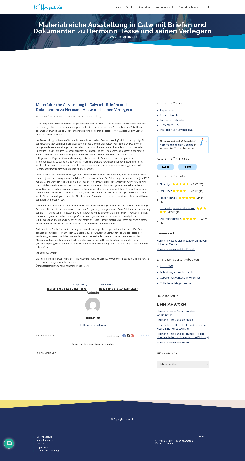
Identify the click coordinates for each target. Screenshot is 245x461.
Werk (129, 7)
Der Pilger (166, 191)
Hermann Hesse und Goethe (173, 342)
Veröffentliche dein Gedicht (176, 144)
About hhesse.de (45, 440)
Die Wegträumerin (171, 219)
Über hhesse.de (44, 436)
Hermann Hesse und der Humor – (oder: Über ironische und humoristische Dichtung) (183, 335)
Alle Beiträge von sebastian (93, 324)
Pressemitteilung (127, 37)
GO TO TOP (205, 436)
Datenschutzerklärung (48, 450)
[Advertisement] (122, 75)
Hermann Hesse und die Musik (175, 320)
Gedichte (144, 7)
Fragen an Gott (169, 197)
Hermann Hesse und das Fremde (176, 249)
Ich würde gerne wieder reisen (177, 208)
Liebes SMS (166, 266)
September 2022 (169, 125)
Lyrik (165, 167)
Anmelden (144, 335)
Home (117, 7)
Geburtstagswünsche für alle (177, 272)
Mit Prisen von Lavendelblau (176, 129)
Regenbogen (167, 110)
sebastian (58, 116)
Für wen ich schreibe (172, 120)
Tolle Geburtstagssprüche (175, 283)
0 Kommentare (73, 116)
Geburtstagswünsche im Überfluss (180, 277)
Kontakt (41, 443)
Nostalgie (165, 184)
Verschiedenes (188, 7)
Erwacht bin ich (169, 115)
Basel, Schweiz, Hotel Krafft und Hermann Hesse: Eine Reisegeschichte (181, 326)
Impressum (42, 447)
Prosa (187, 167)
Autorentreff (164, 7)
